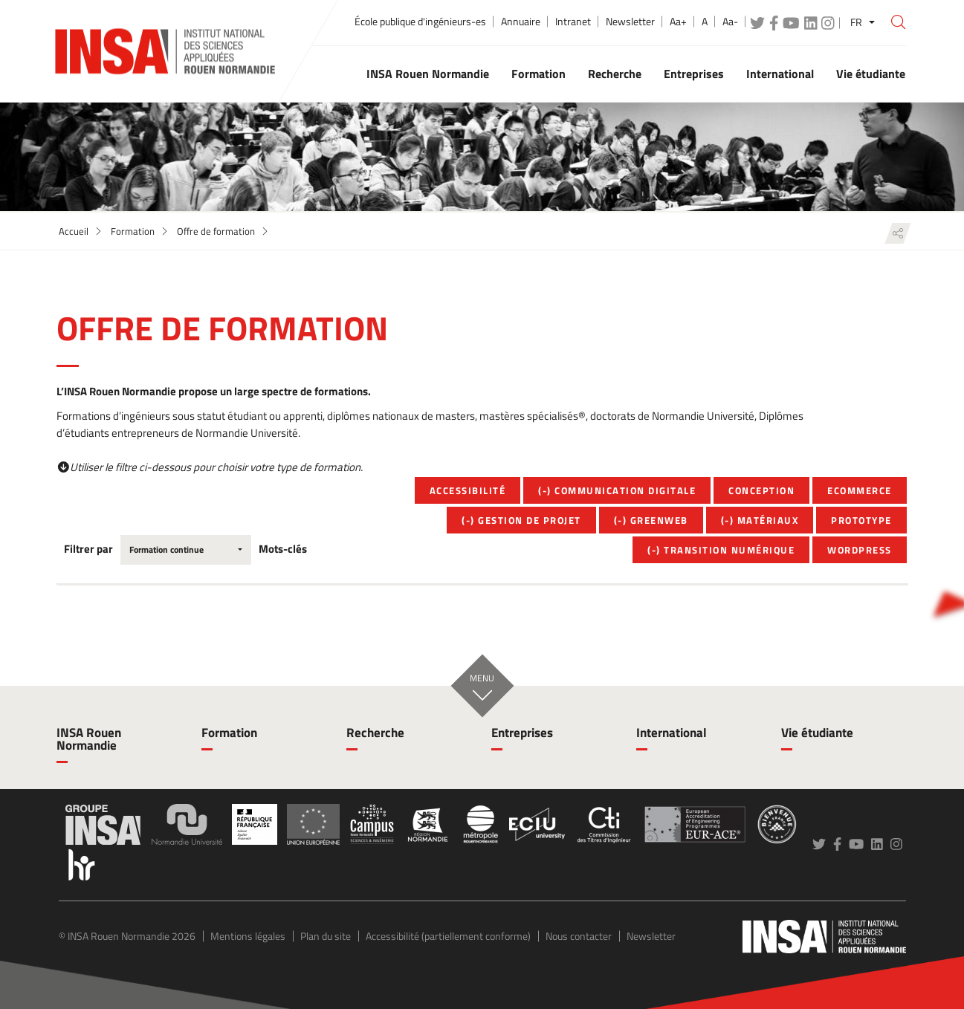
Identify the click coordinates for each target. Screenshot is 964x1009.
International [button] (780, 73)
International (671, 732)
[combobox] (186, 550)
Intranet (573, 21)
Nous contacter (579, 936)
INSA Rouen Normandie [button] (427, 73)
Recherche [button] (614, 73)
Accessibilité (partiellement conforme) (448, 936)
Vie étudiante (817, 732)
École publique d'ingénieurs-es (420, 21)
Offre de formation (216, 231)
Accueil (73, 231)
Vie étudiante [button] (870, 73)
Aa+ (678, 21)
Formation (133, 231)
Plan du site (325, 936)
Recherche (375, 732)
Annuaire (520, 21)
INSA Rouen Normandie (88, 739)
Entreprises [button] (694, 73)
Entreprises (522, 732)
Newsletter (630, 21)
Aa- (730, 21)
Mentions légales (247, 936)
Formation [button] (538, 73)
